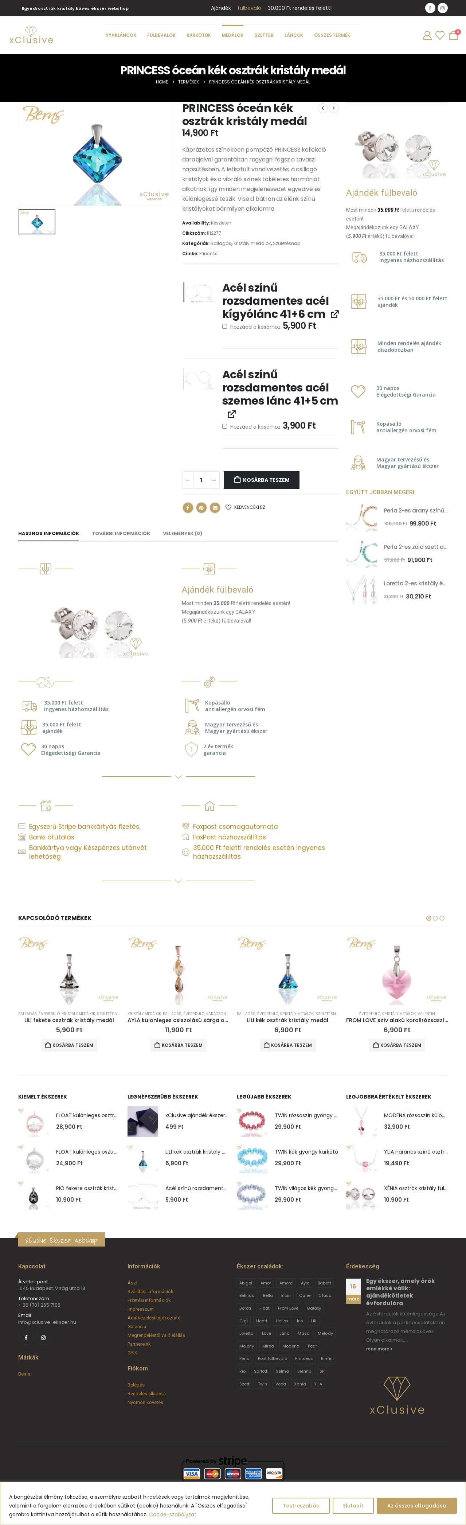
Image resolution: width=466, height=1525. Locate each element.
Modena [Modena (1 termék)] (290, 1346)
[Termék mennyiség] (201, 480)
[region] (233, 1503)
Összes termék (332, 35)
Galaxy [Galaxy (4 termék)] (314, 1308)
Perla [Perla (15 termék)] (244, 1358)
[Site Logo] (31, 35)
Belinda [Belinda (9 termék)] (247, 1295)
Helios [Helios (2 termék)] (282, 1321)
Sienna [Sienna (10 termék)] (304, 1371)
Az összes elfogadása (416, 1505)
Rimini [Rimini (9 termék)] (327, 1358)
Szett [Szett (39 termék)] (244, 1384)
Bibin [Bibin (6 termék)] (286, 1295)
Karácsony (217, 1014)
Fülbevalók (161, 35)
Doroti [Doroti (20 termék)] (245, 1308)
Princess (208, 253)
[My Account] (427, 35)
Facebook (188, 508)
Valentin (426, 1014)
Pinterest (201, 508)
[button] (429, 918)
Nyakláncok (120, 35)
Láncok (294, 35)
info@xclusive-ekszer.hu (47, 1322)
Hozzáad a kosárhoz (269, 325)
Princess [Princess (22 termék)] (304, 1358)
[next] (334, 108)
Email (215, 508)
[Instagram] (443, 8)
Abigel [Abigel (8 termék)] (245, 1283)
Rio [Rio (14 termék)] (242, 1371)
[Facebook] (430, 8)
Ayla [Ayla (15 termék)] (305, 1283)
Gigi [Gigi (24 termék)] (243, 1321)
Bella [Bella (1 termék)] (268, 1295)
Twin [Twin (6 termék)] (262, 1384)
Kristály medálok (252, 243)
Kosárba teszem (266, 480)
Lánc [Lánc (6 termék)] (284, 1333)
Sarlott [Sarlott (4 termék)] (260, 1371)
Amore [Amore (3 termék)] (286, 1283)
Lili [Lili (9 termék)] (313, 1321)
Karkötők (198, 35)
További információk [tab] (121, 533)
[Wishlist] (439, 35)
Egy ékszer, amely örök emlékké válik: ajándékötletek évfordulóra (400, 1292)
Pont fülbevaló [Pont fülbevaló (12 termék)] (272, 1358)
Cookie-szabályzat (172, 1514)
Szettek (263, 35)
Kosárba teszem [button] (72, 1045)
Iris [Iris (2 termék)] (300, 1321)
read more (379, 1349)
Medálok (232, 35)
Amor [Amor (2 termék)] (266, 1283)
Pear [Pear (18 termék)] (312, 1346)
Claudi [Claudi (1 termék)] (325, 1295)
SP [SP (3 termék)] (322, 1371)
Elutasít (353, 1505)
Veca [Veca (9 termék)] (280, 1384)
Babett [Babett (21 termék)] (324, 1283)
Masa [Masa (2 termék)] (304, 1333)
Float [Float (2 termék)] (264, 1308)
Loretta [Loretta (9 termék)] (246, 1333)
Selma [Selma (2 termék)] (282, 1371)
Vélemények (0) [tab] (182, 533)
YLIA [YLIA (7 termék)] (318, 1384)
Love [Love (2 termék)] (266, 1333)
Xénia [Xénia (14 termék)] (300, 1384)
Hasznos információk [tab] (48, 533)
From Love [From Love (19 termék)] (288, 1308)
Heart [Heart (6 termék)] (261, 1321)
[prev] (323, 108)
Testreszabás (301, 1505)
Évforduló (49, 1014)
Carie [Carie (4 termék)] (304, 1295)
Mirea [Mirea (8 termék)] (268, 1346)
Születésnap (286, 243)
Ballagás (221, 243)
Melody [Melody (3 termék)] (325, 1333)
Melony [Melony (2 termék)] (246, 1346)
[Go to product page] (361, 516)
